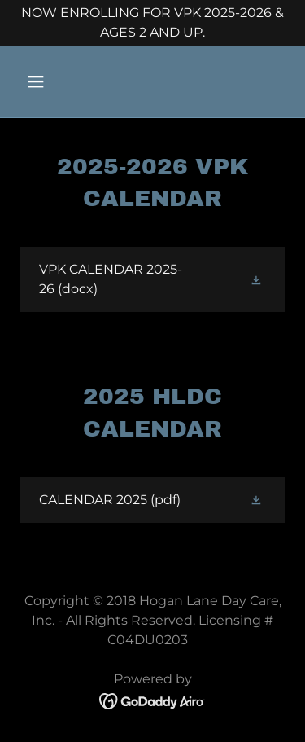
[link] (152, 279)
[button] (50, 81)
